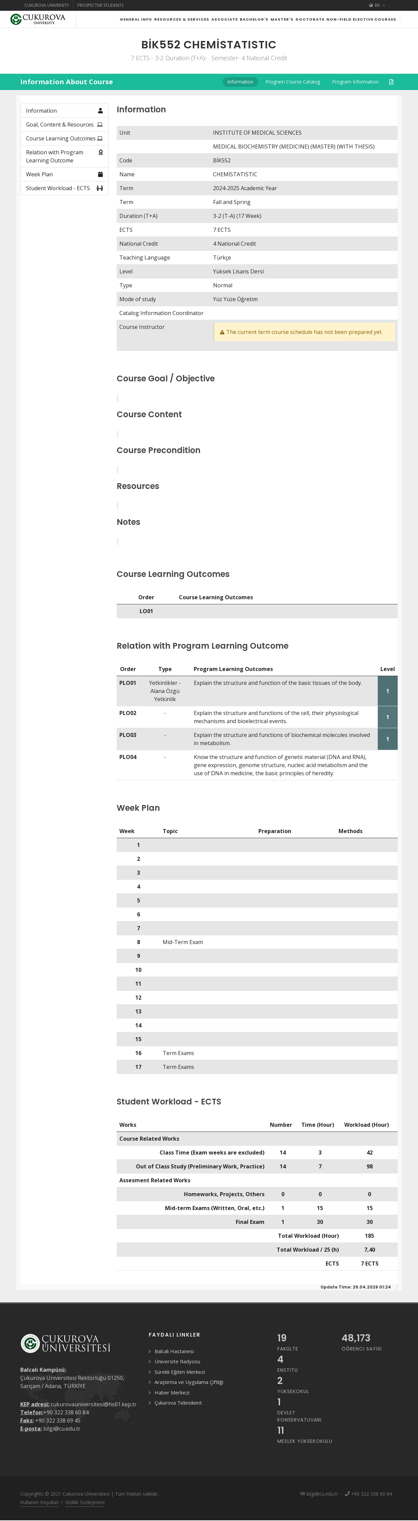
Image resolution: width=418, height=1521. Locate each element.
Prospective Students (100, 5)
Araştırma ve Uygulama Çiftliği (189, 1398)
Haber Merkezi (172, 1409)
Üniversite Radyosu (177, 1378)
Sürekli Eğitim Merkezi (180, 1388)
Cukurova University (46, 5)
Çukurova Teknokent (178, 1419)
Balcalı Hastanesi (174, 1368)
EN (377, 5)
